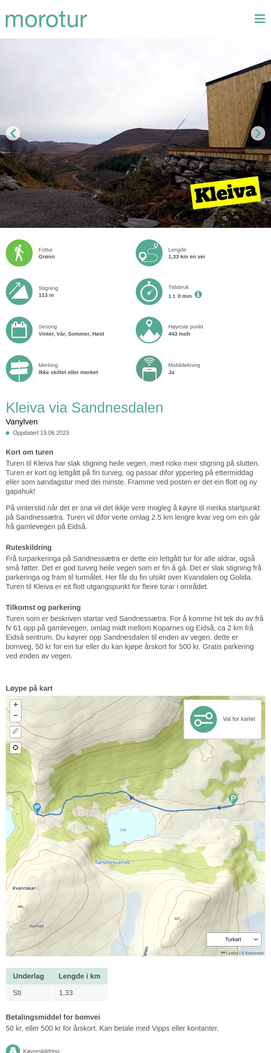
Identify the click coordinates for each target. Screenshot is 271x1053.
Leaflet (229, 953)
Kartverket (254, 953)
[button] (37, 808)
